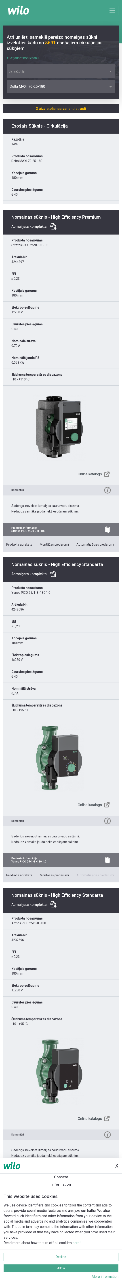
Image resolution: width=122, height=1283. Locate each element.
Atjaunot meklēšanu (23, 58)
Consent (61, 1177)
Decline (61, 1257)
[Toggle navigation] (112, 10)
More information (105, 1276)
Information (61, 1184)
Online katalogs (90, 474)
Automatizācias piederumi (95, 544)
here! (77, 1243)
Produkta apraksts (19, 544)
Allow (61, 1268)
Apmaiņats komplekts (29, 226)
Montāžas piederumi (54, 544)
